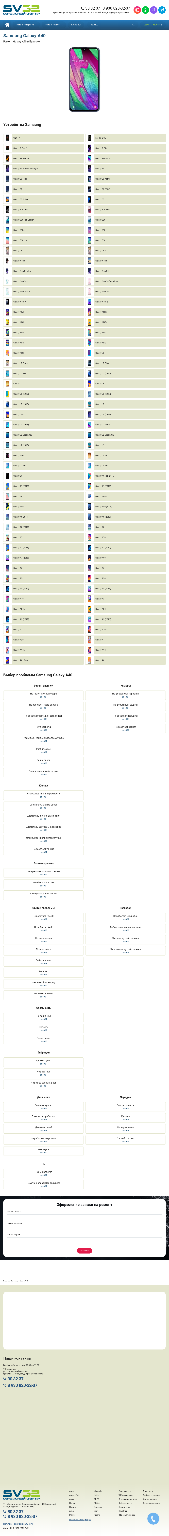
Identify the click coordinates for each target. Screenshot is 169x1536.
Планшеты (148, 1491)
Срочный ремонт (153, 25)
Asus (71, 1499)
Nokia (96, 1495)
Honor (72, 1503)
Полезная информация (80, 1519)
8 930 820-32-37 (116, 8)
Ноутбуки (122, 1511)
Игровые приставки (127, 1499)
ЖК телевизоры (125, 1495)
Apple (71, 1491)
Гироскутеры (124, 1491)
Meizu (72, 1515)
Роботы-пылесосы (151, 1495)
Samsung (98, 1507)
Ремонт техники (54, 25)
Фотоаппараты (150, 1499)
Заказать (84, 1251)
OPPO (96, 1499)
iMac (71, 1511)
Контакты (76, 25)
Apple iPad (74, 1495)
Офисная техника (126, 1515)
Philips (97, 1503)
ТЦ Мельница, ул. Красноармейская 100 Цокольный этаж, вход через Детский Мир (91, 12)
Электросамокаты (151, 1503)
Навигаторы (124, 1507)
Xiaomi (97, 1515)
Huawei (72, 1507)
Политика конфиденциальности (18, 1524)
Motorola (98, 1491)
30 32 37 (90, 8)
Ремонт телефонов (26, 25)
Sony (96, 1511)
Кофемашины (125, 1503)
